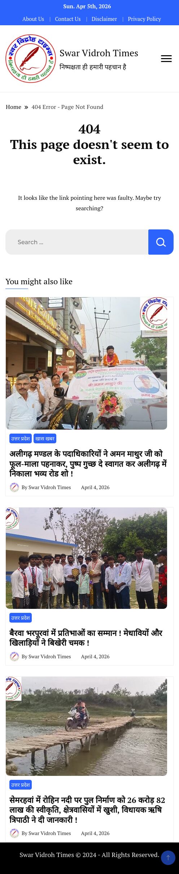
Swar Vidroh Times (99, 53)
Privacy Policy (144, 19)
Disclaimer (104, 19)
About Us (33, 19)
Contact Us (67, 19)
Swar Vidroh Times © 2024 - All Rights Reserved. (89, 854)
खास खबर (44, 438)
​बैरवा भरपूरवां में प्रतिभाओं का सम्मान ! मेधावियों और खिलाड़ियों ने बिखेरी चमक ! (85, 638)
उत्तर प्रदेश (20, 438)
